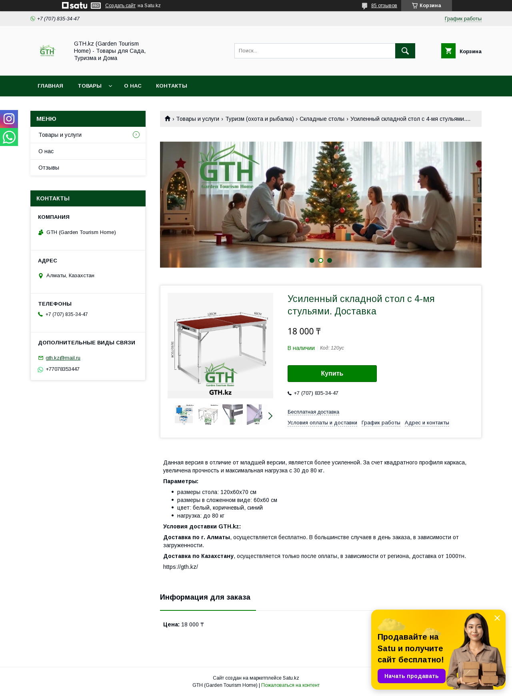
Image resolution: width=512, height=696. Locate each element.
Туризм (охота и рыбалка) (259, 119)
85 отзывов (384, 5)
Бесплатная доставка (313, 412)
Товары (90, 86)
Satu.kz (291, 678)
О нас (133, 86)
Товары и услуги (197, 119)
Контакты (171, 86)
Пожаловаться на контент (290, 685)
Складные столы (322, 119)
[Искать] (405, 50)
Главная (50, 86)
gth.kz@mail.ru (63, 358)
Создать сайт (120, 5)
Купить (332, 373)
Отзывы (48, 167)
